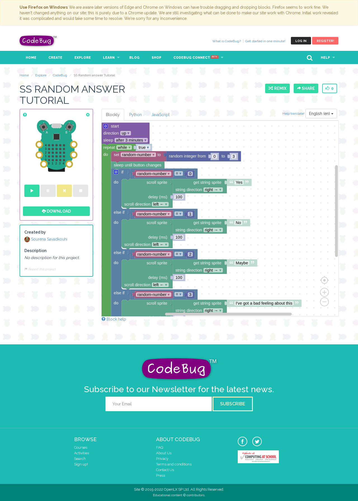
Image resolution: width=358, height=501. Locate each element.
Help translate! (293, 113)
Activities (81, 453)
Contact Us (165, 470)
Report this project (40, 269)
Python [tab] (135, 114)
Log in (301, 41)
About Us (163, 453)
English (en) (321, 113)
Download (56, 211)
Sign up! (81, 464)
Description (35, 250)
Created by (35, 232)
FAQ (159, 447)
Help (325, 58)
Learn (109, 58)
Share (306, 88)
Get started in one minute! (265, 41)
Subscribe (232, 403)
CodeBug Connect (195, 57)
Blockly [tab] (113, 114)
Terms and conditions (174, 464)
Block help (114, 319)
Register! (325, 41)
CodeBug (38, 41)
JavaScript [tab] (160, 114)
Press (160, 475)
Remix (277, 88)
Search (80, 459)
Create (55, 58)
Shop (156, 58)
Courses (80, 447)
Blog (134, 58)
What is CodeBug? (226, 41)
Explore (82, 58)
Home (31, 58)
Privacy (162, 459)
